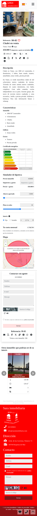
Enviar (18, 326)
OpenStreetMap (24, 267)
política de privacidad (29, 319)
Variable (14, 220)
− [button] (5, 244)
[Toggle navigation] (32, 4)
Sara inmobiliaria (12, 507)
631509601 (18, 277)
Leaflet (16, 267)
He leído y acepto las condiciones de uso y (19, 319)
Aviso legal (15, 509)
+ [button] (5, 241)
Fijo (6, 220)
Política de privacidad (23, 507)
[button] (3, 373)
